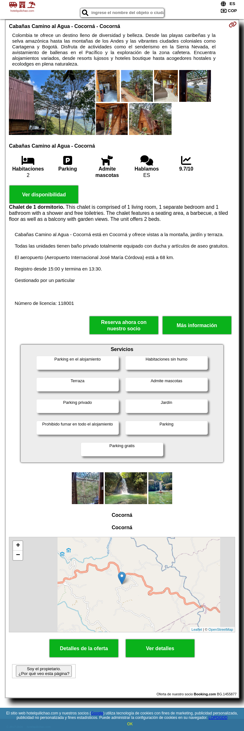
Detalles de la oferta (84, 648)
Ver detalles (160, 648)
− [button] (18, 555)
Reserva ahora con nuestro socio (123, 325)
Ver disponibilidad (44, 194)
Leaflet (197, 629)
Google (97, 713)
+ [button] (18, 546)
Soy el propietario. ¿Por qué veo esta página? (43, 671)
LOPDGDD (218, 717)
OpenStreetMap (220, 629)
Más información (197, 325)
